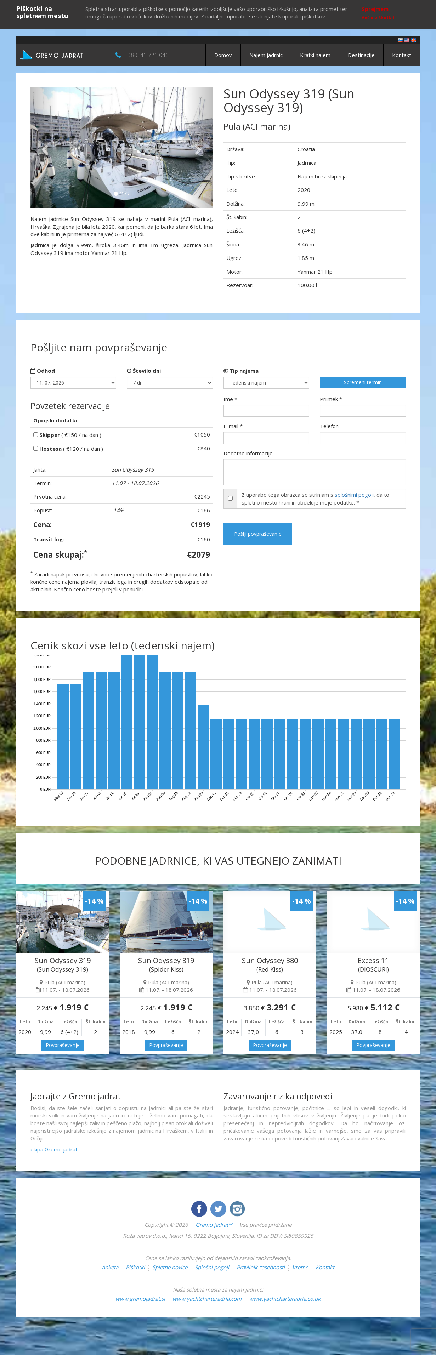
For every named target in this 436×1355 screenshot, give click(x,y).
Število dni (144, 370)
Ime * (230, 399)
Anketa (110, 1267)
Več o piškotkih (379, 18)
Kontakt (401, 54)
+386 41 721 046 (147, 54)
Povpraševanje (63, 1045)
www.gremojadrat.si (140, 1298)
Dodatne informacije (248, 453)
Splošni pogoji (212, 1267)
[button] (44, 147)
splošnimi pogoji (354, 494)
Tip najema (241, 370)
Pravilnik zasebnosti (261, 1267)
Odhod (42, 370)
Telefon (329, 425)
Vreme (300, 1267)
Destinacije (361, 54)
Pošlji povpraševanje (258, 533)
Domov (223, 54)
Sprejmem (375, 8)
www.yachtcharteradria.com (207, 1298)
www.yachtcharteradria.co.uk (285, 1298)
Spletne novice (169, 1267)
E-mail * (233, 425)
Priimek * (331, 399)
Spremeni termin (363, 382)
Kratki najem (315, 54)
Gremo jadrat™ (214, 1224)
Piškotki (135, 1267)
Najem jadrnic (266, 54)
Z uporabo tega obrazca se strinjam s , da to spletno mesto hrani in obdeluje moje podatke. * (315, 498)
